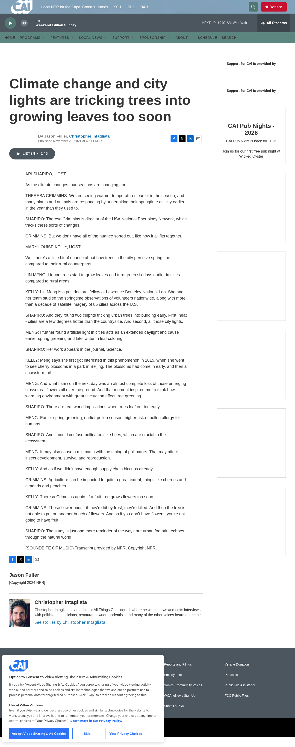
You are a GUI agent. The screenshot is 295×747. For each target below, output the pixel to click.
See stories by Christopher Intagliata (70, 632)
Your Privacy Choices (125, 734)
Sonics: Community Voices (183, 695)
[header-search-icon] (255, 12)
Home (10, 48)
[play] (10, 33)
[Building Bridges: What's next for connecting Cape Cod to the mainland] (251, 453)
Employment (173, 685)
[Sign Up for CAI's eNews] (251, 296)
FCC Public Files (237, 706)
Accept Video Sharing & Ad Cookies (39, 734)
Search (229, 48)
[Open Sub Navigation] (44, 48)
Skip (87, 734)
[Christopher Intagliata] (19, 623)
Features (59, 48)
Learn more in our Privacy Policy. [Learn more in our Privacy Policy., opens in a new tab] (96, 721)
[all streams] (273, 33)
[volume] (24, 33)
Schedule (207, 48)
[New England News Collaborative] (251, 532)
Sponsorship (152, 48)
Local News (90, 48)
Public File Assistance (240, 695)
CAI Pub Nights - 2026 (251, 140)
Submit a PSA (174, 716)
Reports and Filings (178, 675)
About (182, 48)
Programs (30, 48)
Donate (278, 12)
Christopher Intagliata (89, 146)
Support (121, 48)
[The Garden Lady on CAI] (251, 218)
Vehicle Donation (237, 675)
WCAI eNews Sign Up (179, 706)
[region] (83, 698)
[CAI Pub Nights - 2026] (230, 121)
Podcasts (231, 685)
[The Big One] (251, 375)
